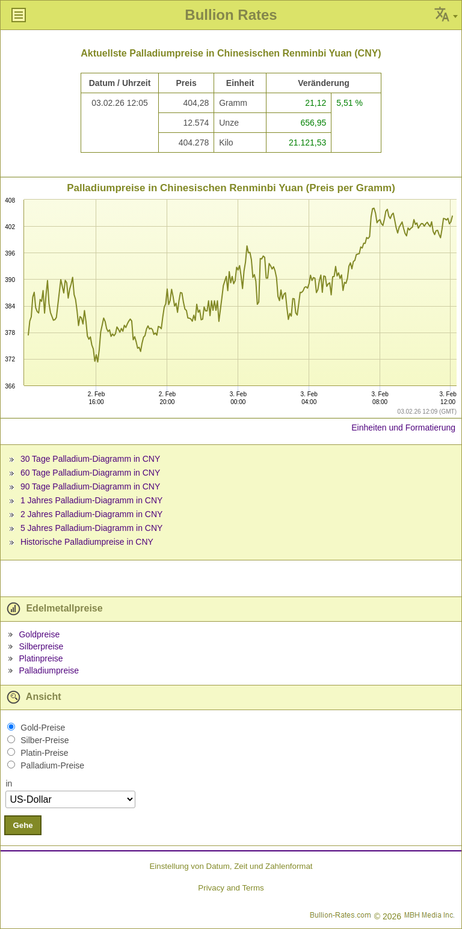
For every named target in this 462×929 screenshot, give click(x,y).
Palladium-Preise (52, 765)
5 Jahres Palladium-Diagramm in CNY (91, 528)
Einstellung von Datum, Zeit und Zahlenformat (230, 866)
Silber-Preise (44, 740)
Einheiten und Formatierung (403, 427)
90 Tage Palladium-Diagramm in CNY (90, 486)
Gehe (22, 825)
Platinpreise (41, 658)
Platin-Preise (44, 753)
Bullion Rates (231, 15)
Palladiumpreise (49, 670)
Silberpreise (41, 646)
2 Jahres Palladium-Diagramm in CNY (91, 514)
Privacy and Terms (230, 887)
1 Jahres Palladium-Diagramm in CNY (91, 500)
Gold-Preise (42, 727)
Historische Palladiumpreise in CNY (86, 542)
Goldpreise (39, 634)
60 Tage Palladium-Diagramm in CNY (90, 472)
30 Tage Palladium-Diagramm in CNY (90, 459)
